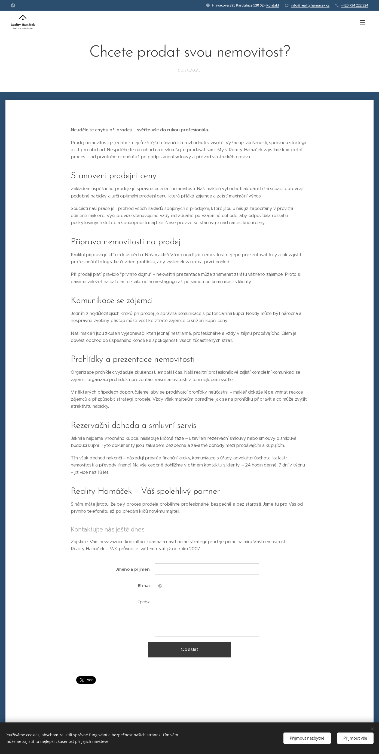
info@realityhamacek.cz (310, 5)
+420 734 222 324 (354, 5)
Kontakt (272, 5)
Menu (362, 22)
